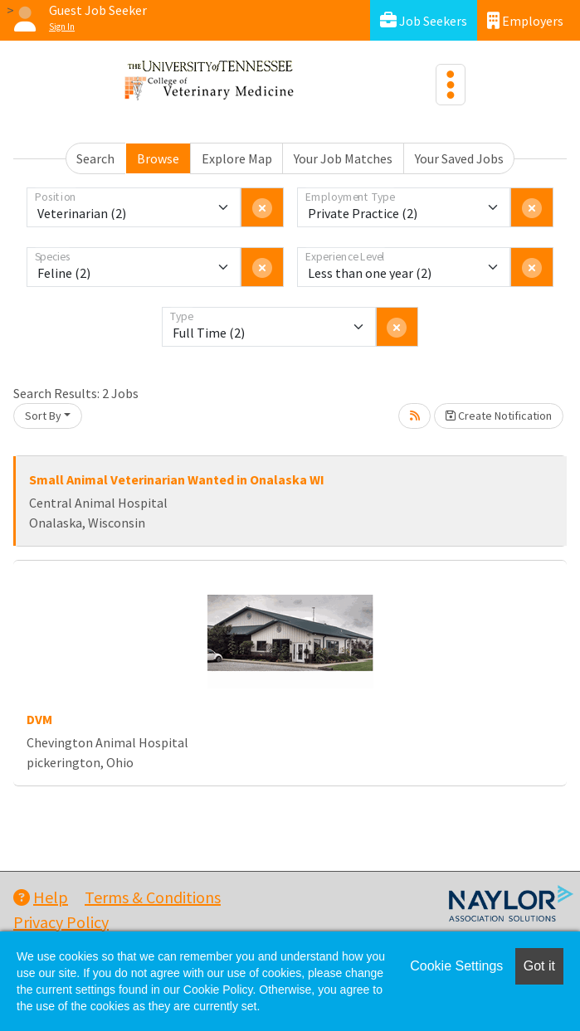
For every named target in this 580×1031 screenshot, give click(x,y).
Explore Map (237, 158)
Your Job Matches (343, 158)
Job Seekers (423, 20)
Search (95, 158)
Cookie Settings (456, 966)
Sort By (43, 415)
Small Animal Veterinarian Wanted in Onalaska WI (176, 479)
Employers (525, 20)
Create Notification (499, 415)
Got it (539, 966)
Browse (158, 158)
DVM (39, 719)
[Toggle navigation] (450, 84)
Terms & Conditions (153, 897)
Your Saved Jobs (459, 158)
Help (40, 897)
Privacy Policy (61, 922)
